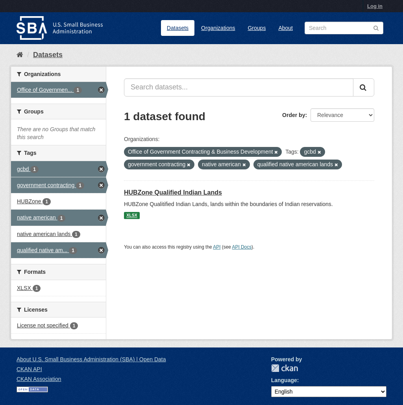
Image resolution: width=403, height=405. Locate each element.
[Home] (20, 55)
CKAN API (29, 369)
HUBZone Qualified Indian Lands (173, 192)
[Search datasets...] (238, 87)
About (285, 28)
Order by (293, 115)
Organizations (218, 28)
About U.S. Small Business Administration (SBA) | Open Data (91, 359)
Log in (375, 6)
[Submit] (363, 87)
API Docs (242, 247)
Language (284, 380)
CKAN (284, 368)
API (216, 247)
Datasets (178, 28)
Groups (257, 28)
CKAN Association (39, 379)
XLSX (131, 215)
